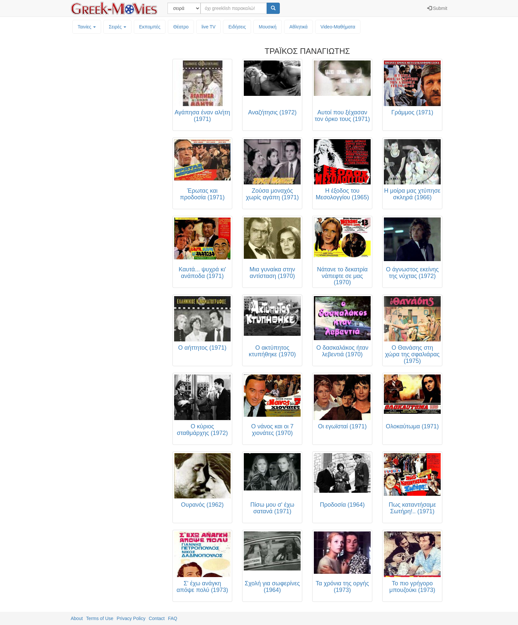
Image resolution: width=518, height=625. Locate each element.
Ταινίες (87, 26)
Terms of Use (99, 618)
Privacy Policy (131, 618)
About (77, 618)
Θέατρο (181, 26)
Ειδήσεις (237, 26)
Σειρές (117, 26)
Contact (157, 618)
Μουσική (268, 26)
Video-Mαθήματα (337, 26)
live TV (209, 26)
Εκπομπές (149, 26)
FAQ (172, 618)
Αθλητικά (298, 26)
